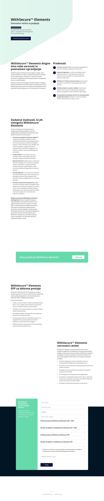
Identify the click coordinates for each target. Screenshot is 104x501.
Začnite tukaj (78, 257)
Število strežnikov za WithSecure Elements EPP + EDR (58, 428)
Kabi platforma (58, 493)
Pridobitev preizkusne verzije (21, 38)
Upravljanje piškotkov (47, 493)
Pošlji (46, 464)
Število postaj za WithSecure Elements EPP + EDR (57, 421)
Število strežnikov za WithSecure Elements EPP (56, 442)
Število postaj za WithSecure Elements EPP (55, 435)
